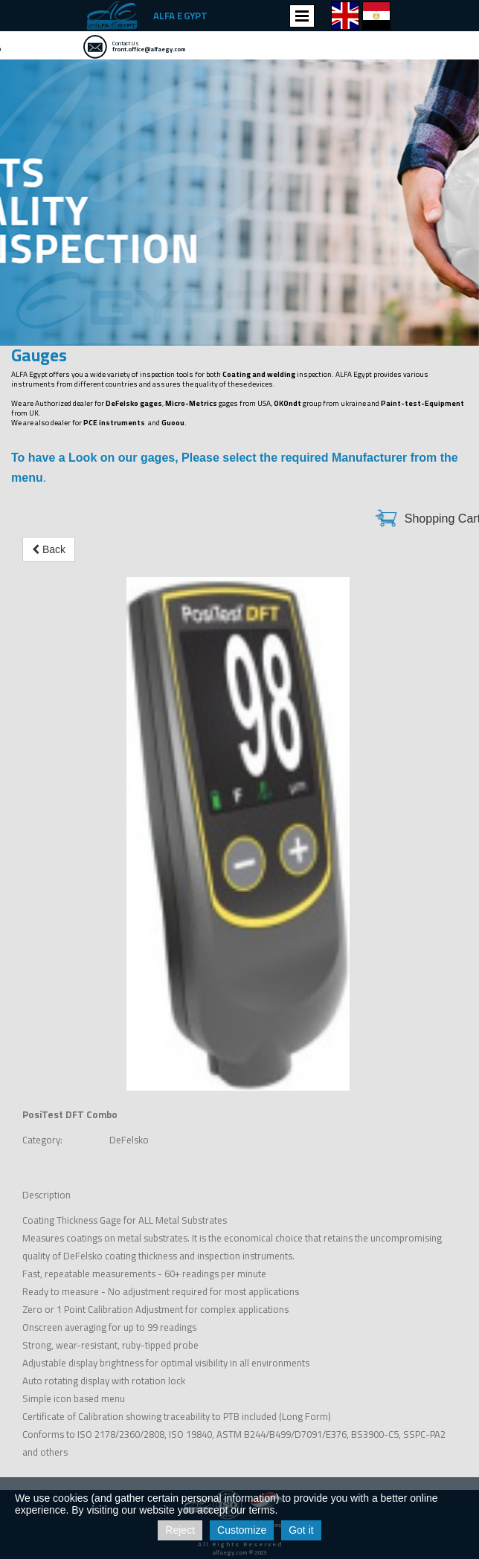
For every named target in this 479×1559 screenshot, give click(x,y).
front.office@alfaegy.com (148, 49)
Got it (301, 1530)
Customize (241, 1530)
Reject (180, 1530)
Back (48, 549)
